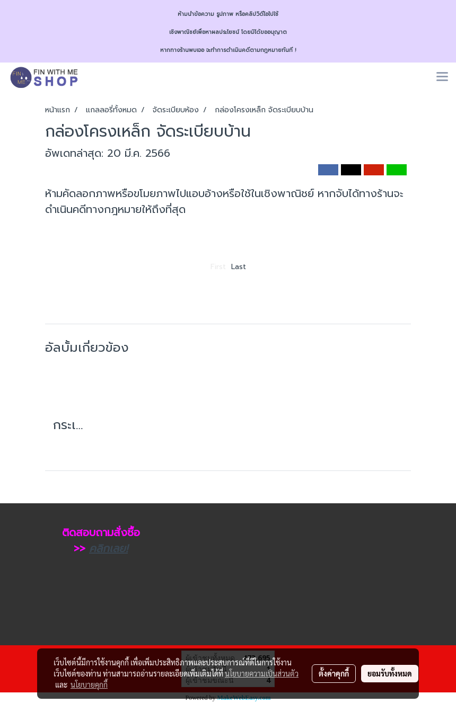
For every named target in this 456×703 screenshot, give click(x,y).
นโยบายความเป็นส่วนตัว (262, 673)
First (218, 266)
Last (238, 266)
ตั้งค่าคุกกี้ (334, 673)
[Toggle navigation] (442, 77)
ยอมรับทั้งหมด (389, 673)
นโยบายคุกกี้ (89, 684)
